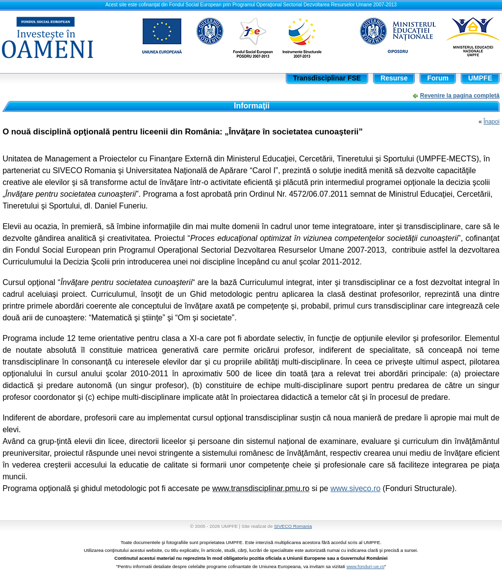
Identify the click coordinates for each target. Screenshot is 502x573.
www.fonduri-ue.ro (365, 566)
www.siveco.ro (355, 488)
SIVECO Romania (293, 526)
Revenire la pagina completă (460, 95)
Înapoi (491, 121)
